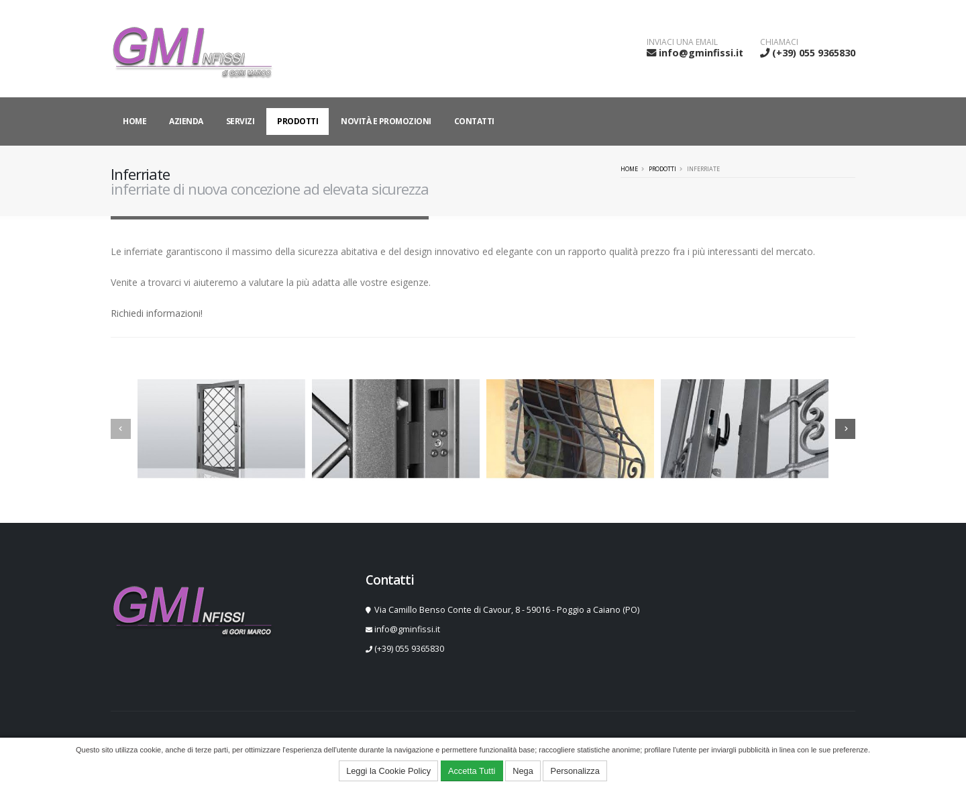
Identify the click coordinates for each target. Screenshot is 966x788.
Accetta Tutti (471, 771)
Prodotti (297, 121)
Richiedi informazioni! (157, 313)
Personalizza (575, 771)
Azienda (186, 121)
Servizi (240, 121)
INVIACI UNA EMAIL (682, 42)
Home (134, 121)
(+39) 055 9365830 (813, 52)
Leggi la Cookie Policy (388, 771)
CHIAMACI (779, 42)
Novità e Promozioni (386, 121)
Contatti (474, 121)
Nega (523, 771)
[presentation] (121, 429)
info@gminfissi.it (701, 52)
